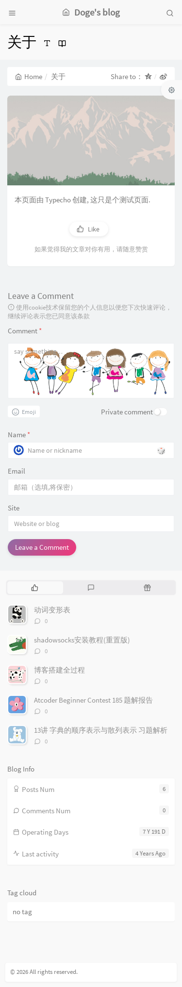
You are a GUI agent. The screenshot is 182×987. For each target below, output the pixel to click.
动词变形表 (52, 609)
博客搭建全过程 (59, 669)
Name (19, 434)
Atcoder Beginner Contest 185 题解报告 (93, 700)
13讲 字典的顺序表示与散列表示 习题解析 (100, 730)
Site (13, 507)
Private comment (127, 411)
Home (28, 76)
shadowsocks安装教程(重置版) (82, 639)
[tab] (34, 587)
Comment (25, 330)
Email (16, 471)
